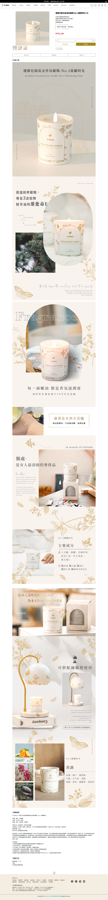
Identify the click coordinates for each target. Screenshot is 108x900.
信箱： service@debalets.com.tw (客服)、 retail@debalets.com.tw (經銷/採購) (31, 889)
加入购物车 (65, 44)
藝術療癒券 (72, 5)
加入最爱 (59, 48)
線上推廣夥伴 (44, 882)
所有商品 (14, 880)
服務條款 (14, 882)
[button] (51, 28)
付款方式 (38, 880)
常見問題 (51, 882)
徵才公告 (28, 882)
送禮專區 (28, 5)
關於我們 (20, 880)
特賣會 (49, 5)
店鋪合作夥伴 (35, 882)
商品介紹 (26, 55)
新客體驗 (35, 5)
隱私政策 (62, 880)
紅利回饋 (50, 880)
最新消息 (26, 880)
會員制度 (32, 880)
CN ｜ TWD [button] (93, 5)
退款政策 (56, 880)
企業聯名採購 (21, 882)
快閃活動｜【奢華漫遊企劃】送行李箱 (54, 1)
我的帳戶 (44, 880)
